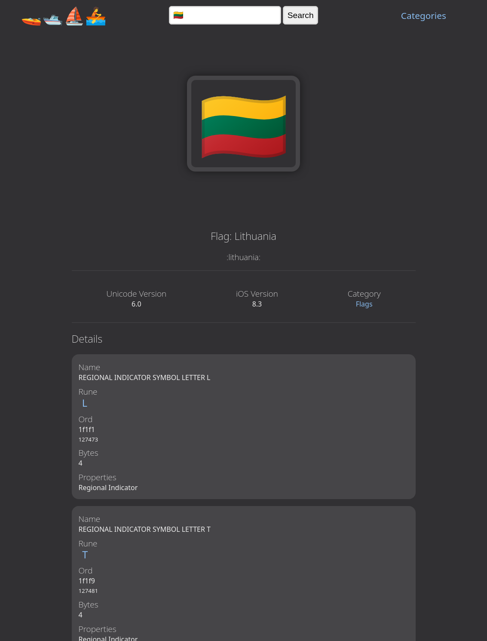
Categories (423, 15)
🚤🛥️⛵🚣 (64, 15)
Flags (364, 304)
